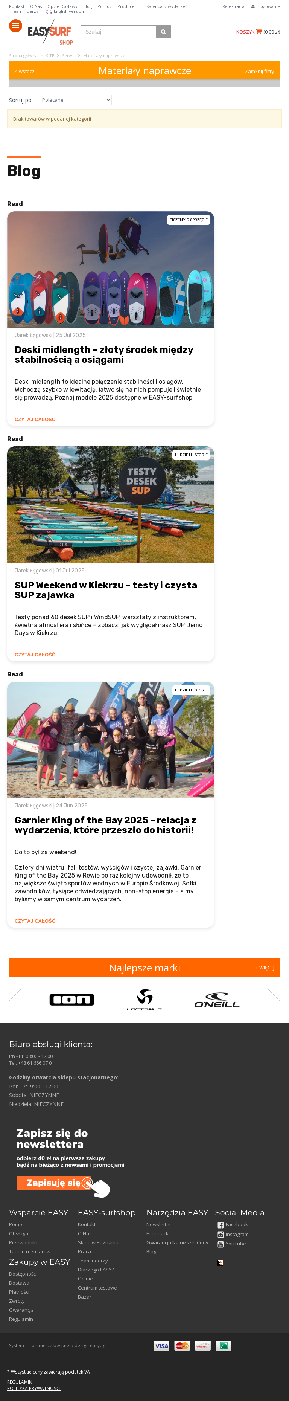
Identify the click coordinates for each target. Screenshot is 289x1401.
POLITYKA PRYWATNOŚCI (34, 1388)
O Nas (36, 6)
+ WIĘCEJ (265, 967)
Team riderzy (24, 11)
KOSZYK (249, 31)
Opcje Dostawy (62, 6)
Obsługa (18, 1233)
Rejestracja (233, 6)
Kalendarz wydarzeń (167, 6)
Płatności (19, 1291)
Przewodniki (23, 1242)
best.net (62, 1345)
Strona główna (23, 55)
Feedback (157, 1233)
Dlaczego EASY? (96, 1269)
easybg (97, 1345)
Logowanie (269, 6)
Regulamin (21, 1319)
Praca (84, 1251)
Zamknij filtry (259, 71)
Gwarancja (21, 1309)
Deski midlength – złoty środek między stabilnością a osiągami (104, 354)
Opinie (85, 1278)
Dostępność (22, 1273)
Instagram (233, 1234)
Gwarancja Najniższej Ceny (177, 1242)
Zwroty (17, 1300)
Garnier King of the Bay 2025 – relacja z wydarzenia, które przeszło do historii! (105, 825)
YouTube (231, 1243)
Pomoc (104, 6)
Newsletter (158, 1224)
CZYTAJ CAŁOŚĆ (35, 419)
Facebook (232, 1224)
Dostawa (19, 1282)
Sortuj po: (21, 100)
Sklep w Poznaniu (98, 1242)
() (271, 31)
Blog (87, 6)
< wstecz (25, 71)
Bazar (84, 1296)
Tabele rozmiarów (29, 1251)
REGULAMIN (19, 1382)
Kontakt (16, 6)
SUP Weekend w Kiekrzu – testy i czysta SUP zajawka (106, 590)
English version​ (65, 11)
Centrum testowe (97, 1287)
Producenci (129, 6)
